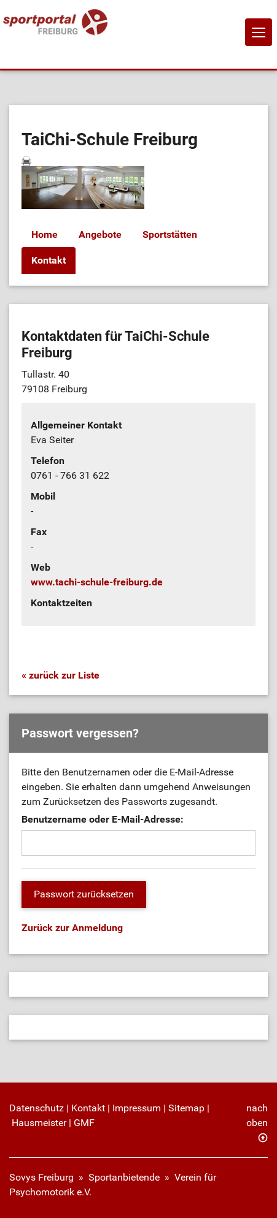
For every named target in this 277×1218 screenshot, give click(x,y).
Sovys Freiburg (41, 1177)
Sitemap (186, 1108)
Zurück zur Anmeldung (72, 928)
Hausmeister (39, 1123)
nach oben (257, 1115)
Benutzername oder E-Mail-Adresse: (102, 819)
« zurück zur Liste (60, 675)
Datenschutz (36, 1108)
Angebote (100, 234)
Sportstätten (169, 234)
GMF (84, 1123)
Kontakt (48, 260)
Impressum (136, 1108)
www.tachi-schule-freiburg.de (97, 582)
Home (44, 234)
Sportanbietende (124, 1177)
